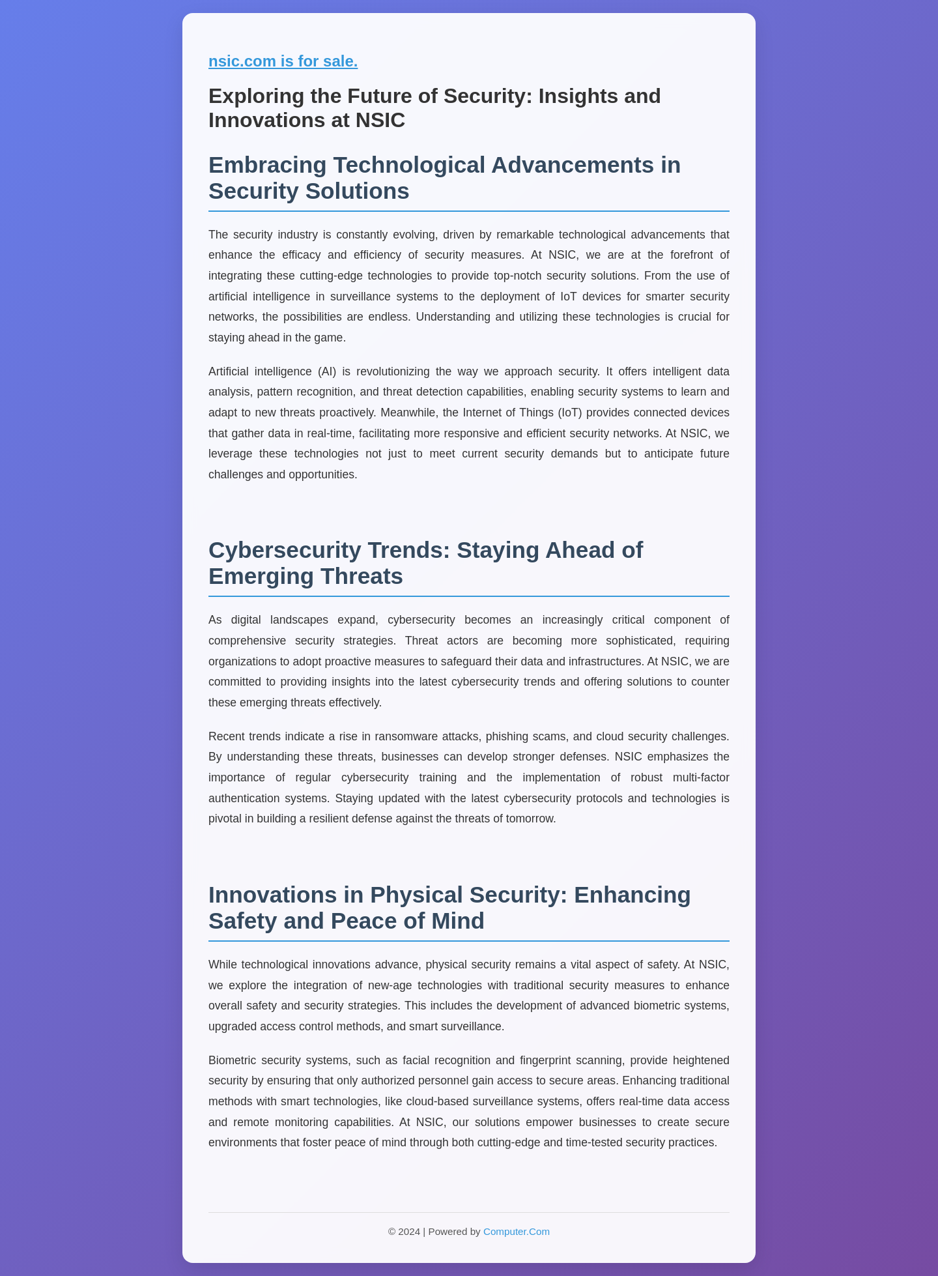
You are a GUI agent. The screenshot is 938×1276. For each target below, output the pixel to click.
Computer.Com (516, 1231)
